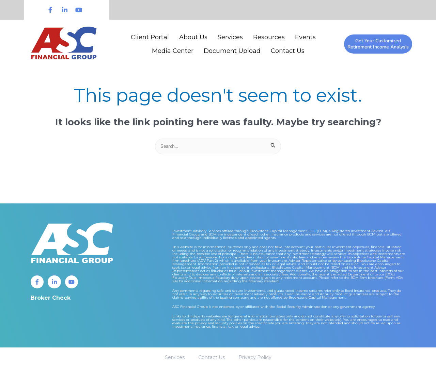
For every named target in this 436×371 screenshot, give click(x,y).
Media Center (172, 51)
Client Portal (150, 37)
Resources (269, 37)
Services (230, 37)
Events (305, 37)
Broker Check (51, 299)
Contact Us (288, 51)
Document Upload (232, 51)
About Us (193, 37)
